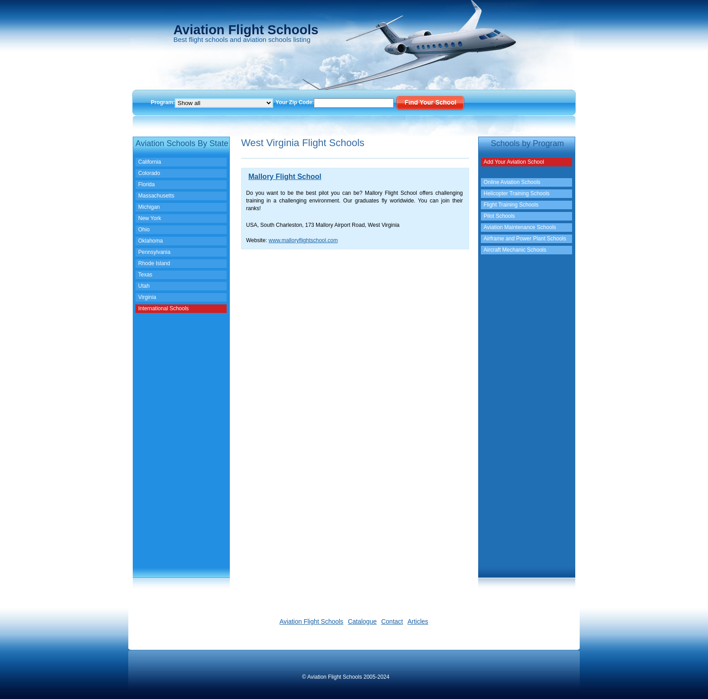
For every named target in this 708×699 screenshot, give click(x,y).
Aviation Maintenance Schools (520, 227)
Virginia (147, 297)
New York (149, 218)
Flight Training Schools (511, 205)
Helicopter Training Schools (517, 193)
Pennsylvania (154, 252)
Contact (392, 621)
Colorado (149, 173)
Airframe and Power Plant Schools (525, 238)
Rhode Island (154, 263)
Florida (146, 184)
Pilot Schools (499, 216)
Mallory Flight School (284, 176)
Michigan (149, 207)
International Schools (163, 308)
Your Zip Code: (294, 102)
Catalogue (362, 621)
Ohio (143, 229)
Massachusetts (156, 196)
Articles (417, 621)
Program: (163, 102)
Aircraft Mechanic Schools (515, 250)
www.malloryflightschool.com (303, 240)
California (149, 162)
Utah (143, 286)
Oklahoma (150, 241)
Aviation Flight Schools (311, 621)
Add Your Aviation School (514, 162)
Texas (145, 274)
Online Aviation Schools (512, 182)
